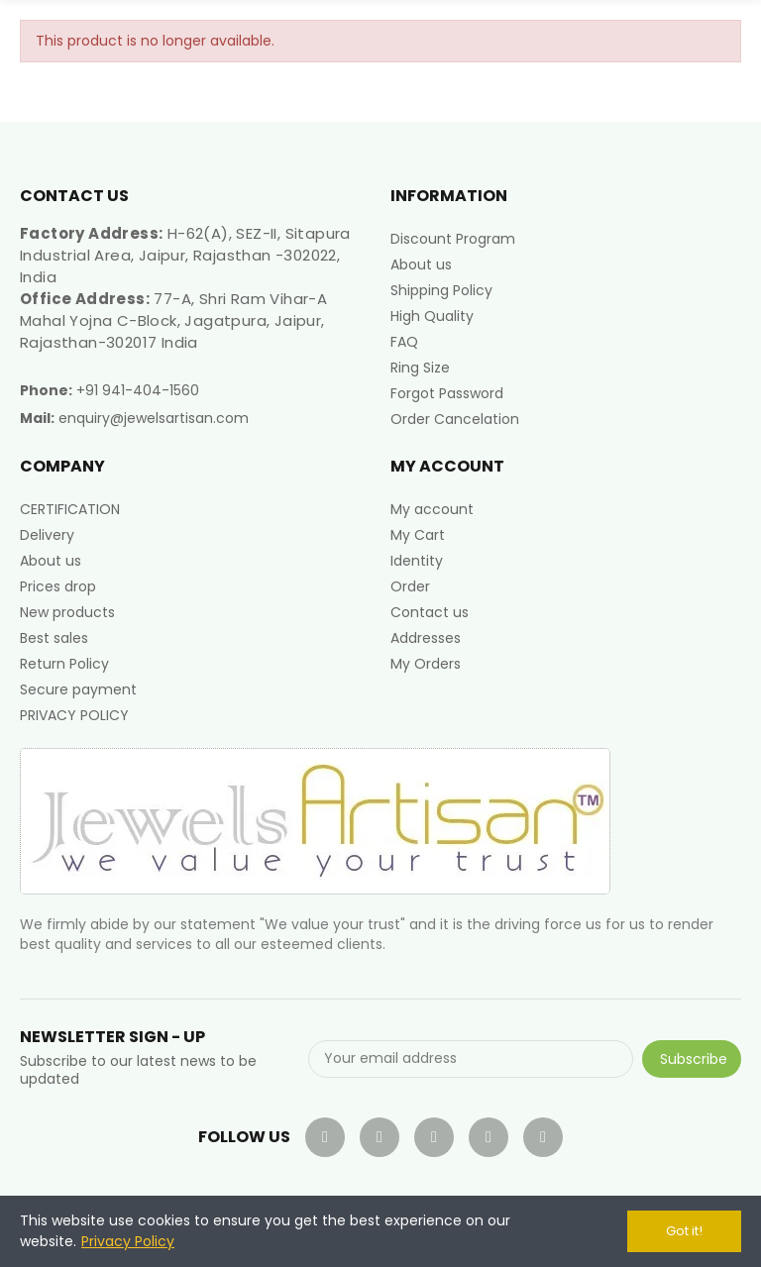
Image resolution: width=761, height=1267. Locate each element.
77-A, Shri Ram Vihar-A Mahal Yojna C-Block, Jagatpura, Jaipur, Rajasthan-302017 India (173, 320)
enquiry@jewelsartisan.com (153, 418)
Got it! (684, 1230)
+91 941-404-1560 (137, 390)
